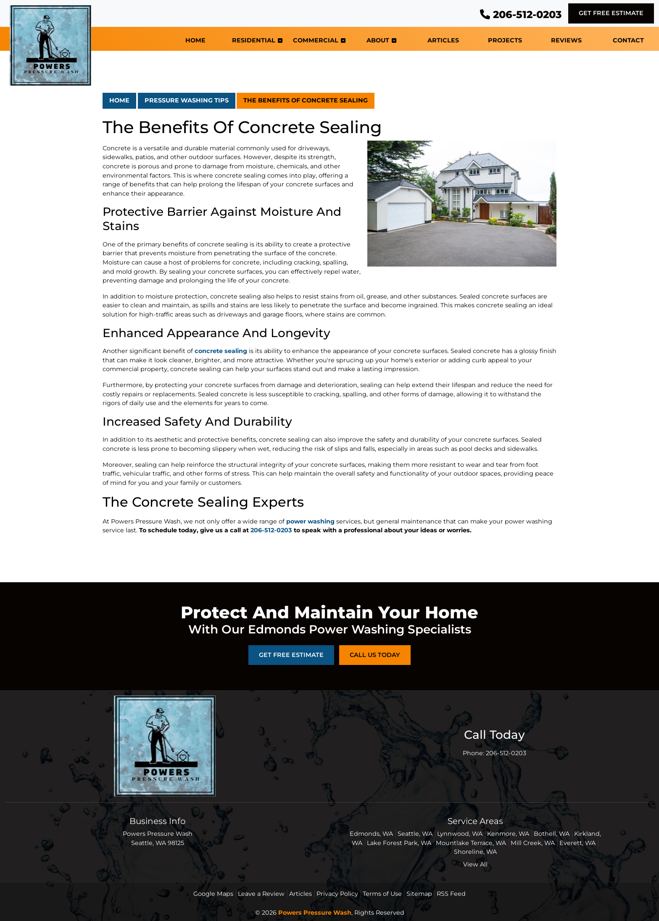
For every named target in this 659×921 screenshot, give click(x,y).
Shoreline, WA (475, 852)
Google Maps (213, 893)
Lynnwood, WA (459, 833)
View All (475, 864)
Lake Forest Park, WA (399, 843)
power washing (310, 521)
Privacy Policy (337, 893)
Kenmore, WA (508, 833)
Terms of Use (382, 893)
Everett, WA (577, 843)
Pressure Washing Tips (187, 100)
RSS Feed (451, 893)
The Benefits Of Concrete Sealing (305, 100)
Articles (300, 893)
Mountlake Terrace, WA (471, 843)
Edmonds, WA (371, 833)
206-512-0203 (520, 14)
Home (119, 100)
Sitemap (419, 893)
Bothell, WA (551, 833)
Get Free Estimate (611, 13)
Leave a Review (261, 893)
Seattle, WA (415, 833)
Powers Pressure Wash (314, 912)
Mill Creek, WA (533, 843)
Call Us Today (375, 655)
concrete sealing (221, 351)
